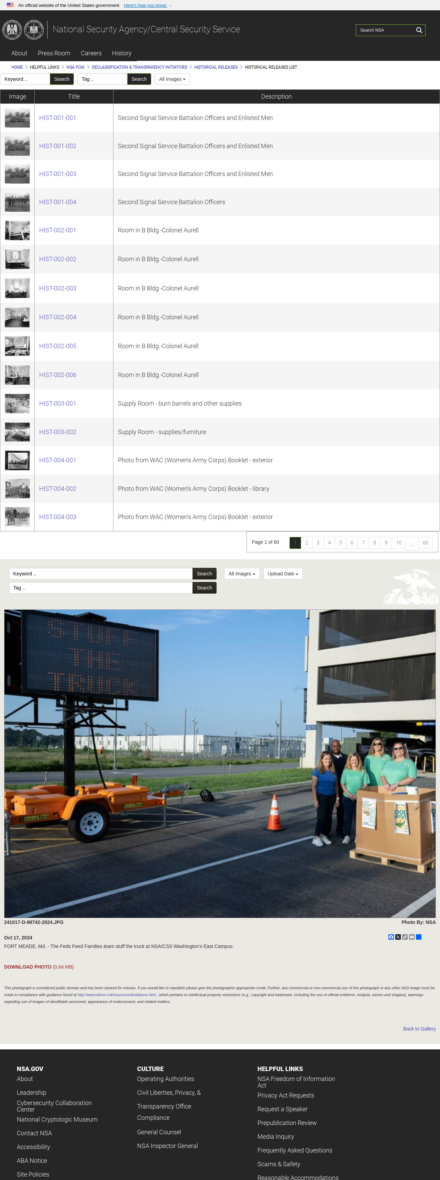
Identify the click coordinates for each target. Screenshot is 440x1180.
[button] (149, 5)
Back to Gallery (419, 1029)
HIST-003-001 (57, 403)
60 (425, 543)
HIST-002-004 (57, 317)
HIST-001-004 (57, 202)
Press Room (54, 53)
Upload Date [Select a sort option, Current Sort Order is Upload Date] (283, 573)
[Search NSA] (385, 29)
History (122, 53)
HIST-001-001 (57, 117)
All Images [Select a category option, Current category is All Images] (242, 573)
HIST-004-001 (57, 460)
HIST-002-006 (57, 374)
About (19, 53)
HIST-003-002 (57, 431)
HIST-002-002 (57, 259)
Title (74, 96)
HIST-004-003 (57, 516)
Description (276, 96)
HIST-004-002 (57, 488)
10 (399, 543)
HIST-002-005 (57, 346)
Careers (91, 53)
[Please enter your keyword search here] (25, 79)
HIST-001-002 (57, 146)
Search (61, 79)
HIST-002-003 (57, 288)
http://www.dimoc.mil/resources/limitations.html (117, 995)
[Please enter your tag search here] (102, 79)
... (412, 543)
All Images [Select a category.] (172, 79)
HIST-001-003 (57, 173)
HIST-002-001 (57, 230)
